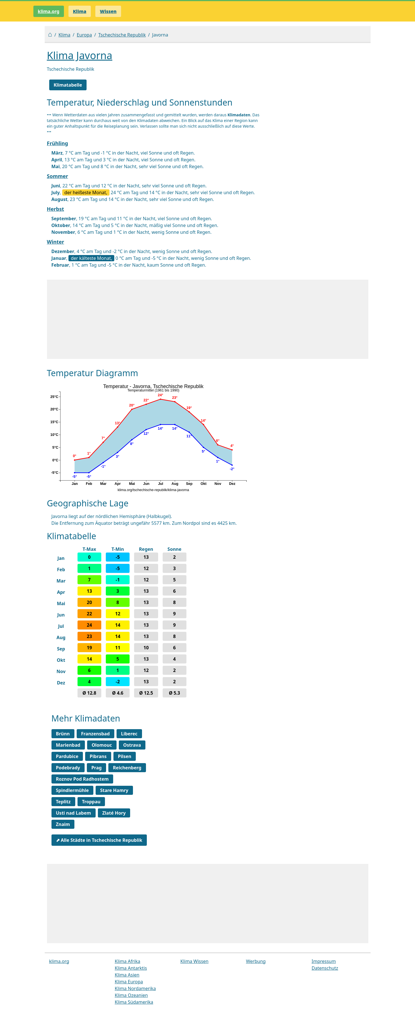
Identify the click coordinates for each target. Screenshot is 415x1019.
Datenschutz (325, 968)
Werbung (256, 961)
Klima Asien (127, 975)
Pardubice (67, 756)
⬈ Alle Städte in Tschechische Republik (99, 840)
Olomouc (102, 745)
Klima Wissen (194, 961)
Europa (84, 35)
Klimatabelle (68, 85)
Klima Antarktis (131, 968)
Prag (96, 768)
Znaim (63, 824)
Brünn (63, 734)
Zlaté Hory (114, 813)
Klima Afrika (127, 961)
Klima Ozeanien (131, 995)
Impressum (324, 961)
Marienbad (68, 745)
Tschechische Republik (122, 35)
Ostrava (132, 745)
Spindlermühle (72, 790)
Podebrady (68, 768)
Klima (64, 35)
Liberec (129, 734)
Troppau (91, 801)
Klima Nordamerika (135, 988)
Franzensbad (95, 734)
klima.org (48, 11)
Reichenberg (127, 768)
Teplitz (63, 801)
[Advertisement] (207, 319)
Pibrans (98, 756)
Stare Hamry (114, 790)
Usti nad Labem (73, 813)
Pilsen (124, 756)
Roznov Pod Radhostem (82, 779)
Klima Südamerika (134, 1002)
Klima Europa (129, 982)
